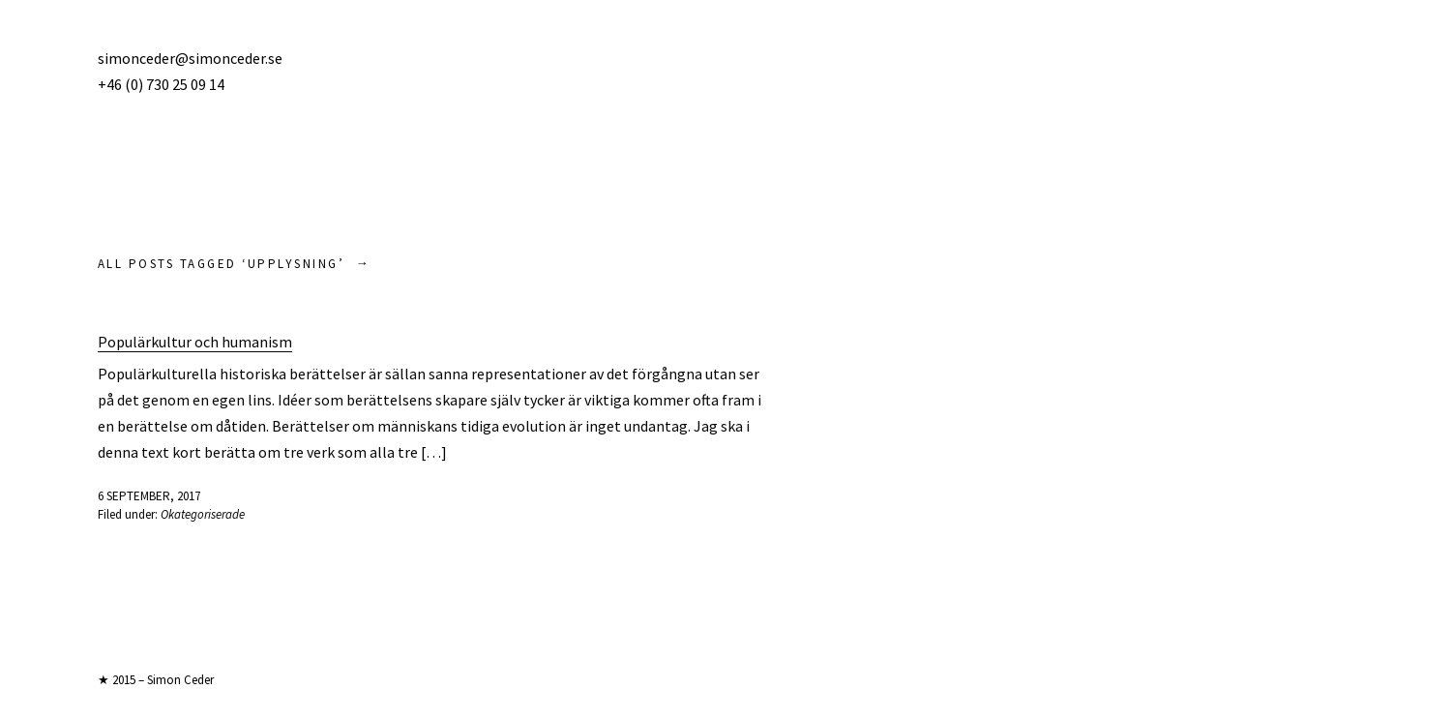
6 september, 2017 (149, 496)
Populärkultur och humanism (195, 341)
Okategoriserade (203, 514)
